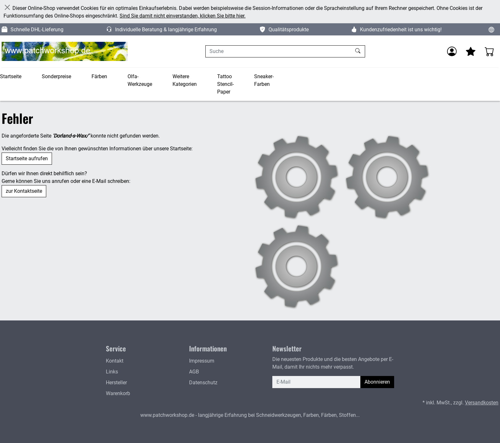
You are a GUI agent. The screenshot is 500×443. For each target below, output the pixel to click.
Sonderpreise (56, 76)
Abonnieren (377, 382)
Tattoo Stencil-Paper (225, 84)
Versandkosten (481, 403)
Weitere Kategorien (185, 80)
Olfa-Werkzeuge (140, 80)
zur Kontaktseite (24, 191)
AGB (194, 372)
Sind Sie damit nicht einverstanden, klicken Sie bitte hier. (183, 16)
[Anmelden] (452, 51)
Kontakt (114, 361)
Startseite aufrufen (27, 158)
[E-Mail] (316, 382)
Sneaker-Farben (264, 80)
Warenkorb (118, 393)
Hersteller (116, 382)
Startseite (10, 76)
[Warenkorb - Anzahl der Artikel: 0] (489, 51)
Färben (99, 76)
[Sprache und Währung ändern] (491, 29)
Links (112, 372)
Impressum (201, 361)
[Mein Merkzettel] (471, 51)
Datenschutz (203, 382)
